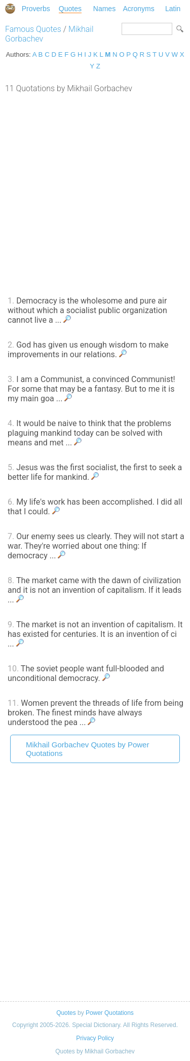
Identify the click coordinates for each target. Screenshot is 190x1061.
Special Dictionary (10, 9)
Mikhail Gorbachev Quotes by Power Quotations (87, 748)
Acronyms (138, 9)
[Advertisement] (95, 193)
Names (104, 9)
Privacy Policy (94, 1038)
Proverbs (36, 9)
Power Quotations (110, 1012)
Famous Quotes (33, 29)
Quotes (70, 9)
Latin (172, 9)
